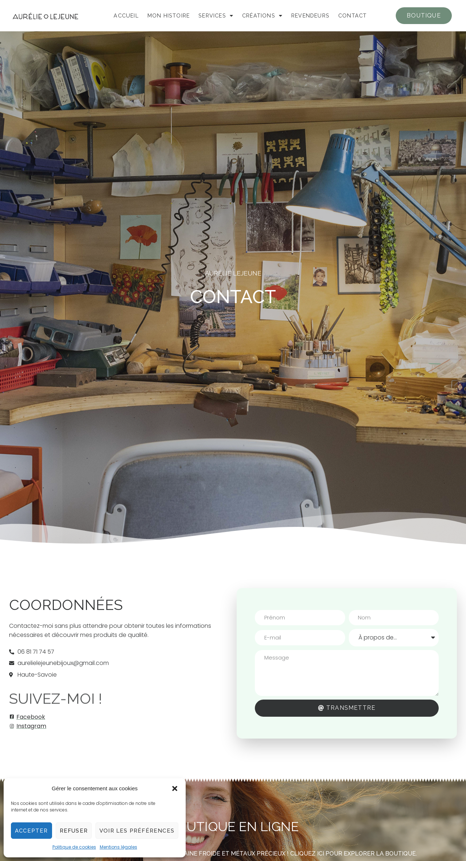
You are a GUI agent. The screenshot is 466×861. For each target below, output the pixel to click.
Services (215, 15)
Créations (262, 15)
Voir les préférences (136, 830)
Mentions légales (118, 847)
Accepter (31, 830)
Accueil (126, 15)
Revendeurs (310, 15)
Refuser (74, 830)
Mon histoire (168, 15)
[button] (174, 788)
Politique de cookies (74, 847)
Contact (352, 15)
